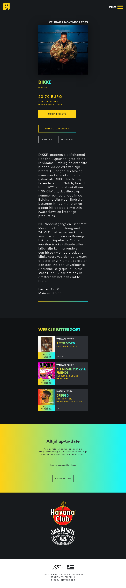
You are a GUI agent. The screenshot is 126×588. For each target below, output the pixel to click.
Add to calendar (57, 128)
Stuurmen (57, 577)
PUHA (72, 577)
